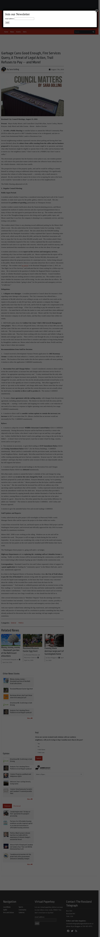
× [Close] (96, 10)
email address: (9, 18)
